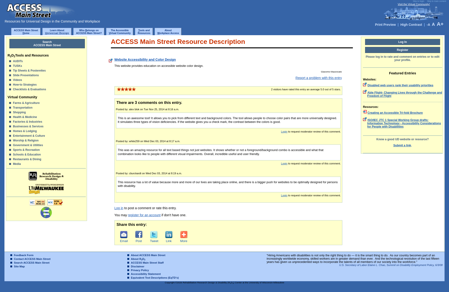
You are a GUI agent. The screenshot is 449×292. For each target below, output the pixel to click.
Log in (118, 208)
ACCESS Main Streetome (26, 31)
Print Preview (385, 25)
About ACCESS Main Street (148, 255)
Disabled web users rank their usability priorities (400, 85)
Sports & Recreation (26, 150)
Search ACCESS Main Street (31, 262)
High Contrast (411, 25)
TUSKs (17, 66)
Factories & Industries (27, 121)
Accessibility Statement (146, 274)
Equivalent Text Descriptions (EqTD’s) (155, 277)
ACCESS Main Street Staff (147, 262)
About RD (138, 259)
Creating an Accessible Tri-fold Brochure (395, 112)
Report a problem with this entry (318, 78)
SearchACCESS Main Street (47, 43)
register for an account (144, 215)
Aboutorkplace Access (168, 31)
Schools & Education (27, 154)
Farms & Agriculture (26, 103)
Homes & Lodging (25, 131)
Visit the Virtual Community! (414, 4)
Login (284, 131)
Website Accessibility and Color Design (145, 59)
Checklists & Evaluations (29, 89)
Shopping (19, 112)
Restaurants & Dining (27, 159)
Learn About (57, 31)
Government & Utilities (28, 145)
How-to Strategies (25, 84)
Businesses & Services (28, 126)
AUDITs (18, 61)
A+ (440, 24)
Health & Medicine (25, 117)
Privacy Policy (140, 270)
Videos (17, 80)
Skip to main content (436, 1)
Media (17, 164)
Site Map (19, 266)
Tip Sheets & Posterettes (29, 70)
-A (428, 25)
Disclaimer (137, 266)
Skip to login (418, 1)
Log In (402, 42)
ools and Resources (144, 31)
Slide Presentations (26, 75)
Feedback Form (24, 255)
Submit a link (402, 145)
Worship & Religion (25, 140)
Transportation (22, 107)
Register (402, 50)
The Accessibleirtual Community (120, 31)
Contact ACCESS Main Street (32, 259)
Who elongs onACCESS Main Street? (89, 31)
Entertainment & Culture (29, 135)
